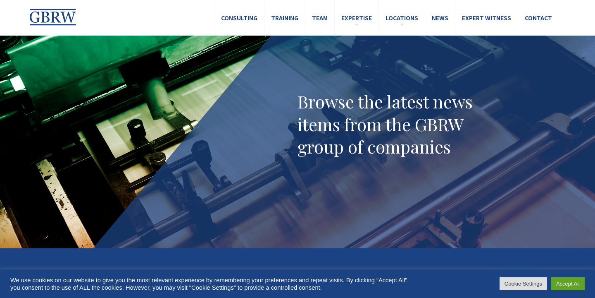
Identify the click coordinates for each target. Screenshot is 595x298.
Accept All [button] (568, 284)
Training (284, 17)
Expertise (356, 18)
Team (320, 17)
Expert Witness (486, 17)
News (440, 17)
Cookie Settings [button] (523, 284)
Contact (538, 17)
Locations (402, 18)
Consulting (239, 17)
